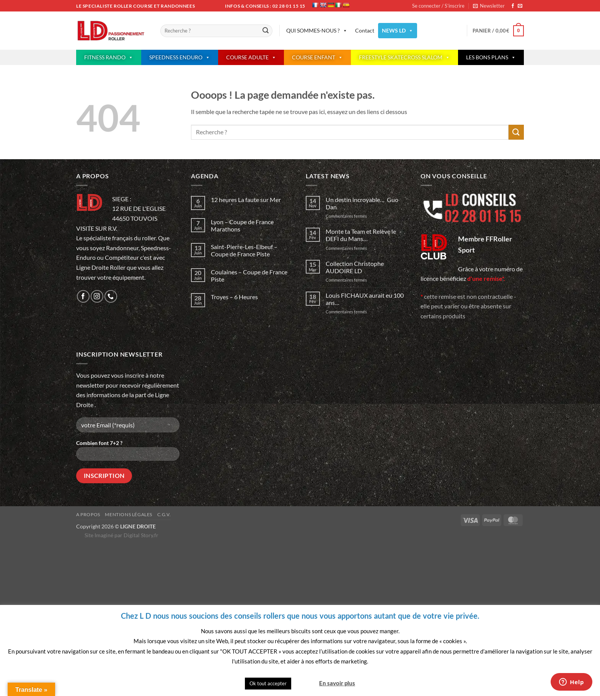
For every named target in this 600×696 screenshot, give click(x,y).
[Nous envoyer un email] (520, 6)
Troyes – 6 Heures (234, 296)
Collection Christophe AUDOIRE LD (355, 267)
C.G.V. (164, 514)
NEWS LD (397, 30)
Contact (364, 30)
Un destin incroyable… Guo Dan (362, 203)
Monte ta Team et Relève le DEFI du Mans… (361, 235)
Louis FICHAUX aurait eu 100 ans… (365, 299)
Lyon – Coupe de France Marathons (242, 225)
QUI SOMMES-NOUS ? (316, 30)
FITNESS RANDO (108, 57)
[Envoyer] (265, 30)
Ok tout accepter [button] (268, 683)
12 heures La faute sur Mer (246, 199)
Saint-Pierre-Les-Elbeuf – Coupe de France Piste (244, 250)
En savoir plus (337, 683)
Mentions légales (128, 514)
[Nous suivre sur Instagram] (97, 296)
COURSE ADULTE (251, 57)
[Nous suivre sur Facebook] (512, 6)
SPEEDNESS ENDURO (179, 57)
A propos (88, 514)
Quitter (304, 683)
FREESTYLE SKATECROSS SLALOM (404, 57)
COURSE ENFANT (317, 57)
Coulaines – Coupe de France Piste (249, 275)
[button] (489, 5)
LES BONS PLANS (491, 57)
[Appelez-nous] (110, 296)
